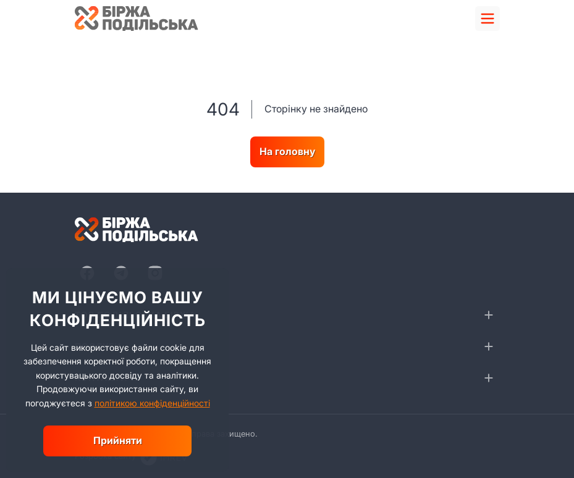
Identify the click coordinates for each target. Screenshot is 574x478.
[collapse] (489, 315)
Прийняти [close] (117, 440)
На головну (287, 151)
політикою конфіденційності (152, 403)
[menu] (487, 18)
